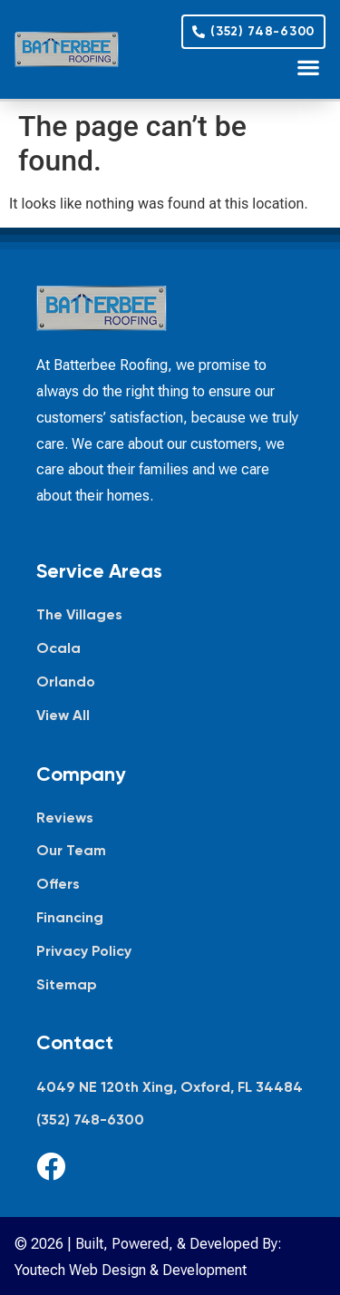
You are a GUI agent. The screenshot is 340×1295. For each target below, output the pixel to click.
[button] (307, 66)
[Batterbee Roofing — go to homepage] (67, 50)
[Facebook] (50, 1166)
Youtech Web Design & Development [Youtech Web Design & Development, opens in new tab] (131, 1270)
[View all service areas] (170, 715)
